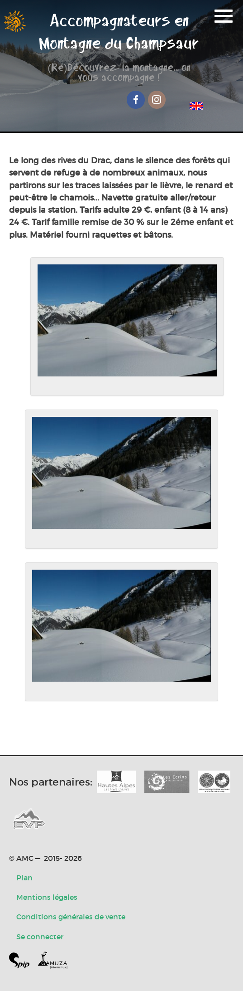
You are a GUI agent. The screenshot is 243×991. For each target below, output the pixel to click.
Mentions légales (46, 897)
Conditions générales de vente (70, 916)
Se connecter (39, 936)
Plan (24, 877)
